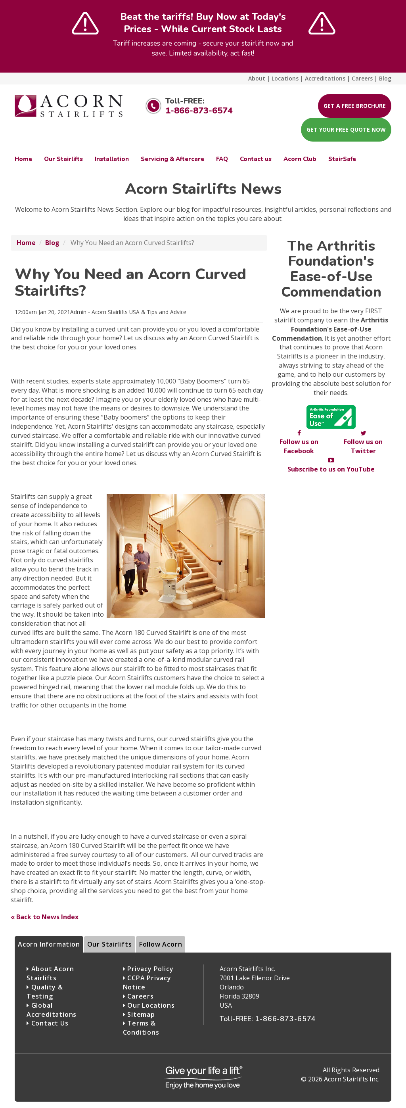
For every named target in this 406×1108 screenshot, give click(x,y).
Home (26, 242)
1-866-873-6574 (199, 111)
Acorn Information (49, 944)
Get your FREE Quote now (346, 129)
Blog (52, 242)
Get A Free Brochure (355, 105)
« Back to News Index (45, 916)
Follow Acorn (160, 944)
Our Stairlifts (109, 944)
